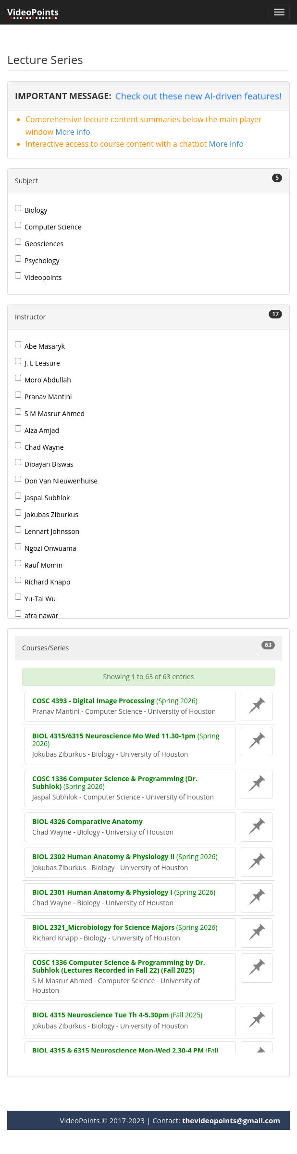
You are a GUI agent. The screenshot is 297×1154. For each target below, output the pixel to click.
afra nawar (36, 615)
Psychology (37, 260)
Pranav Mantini (43, 396)
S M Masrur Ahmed (50, 413)
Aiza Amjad (37, 430)
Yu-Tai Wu (35, 598)
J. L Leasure (37, 363)
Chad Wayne (39, 447)
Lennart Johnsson (47, 531)
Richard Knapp (42, 581)
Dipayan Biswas (44, 464)
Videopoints (38, 277)
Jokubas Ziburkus (46, 514)
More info (72, 132)
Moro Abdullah (43, 379)
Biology (31, 210)
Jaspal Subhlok (42, 497)
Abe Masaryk (40, 346)
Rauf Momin (38, 565)
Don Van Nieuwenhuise (56, 480)
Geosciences (39, 243)
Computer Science (48, 226)
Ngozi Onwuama (45, 548)
